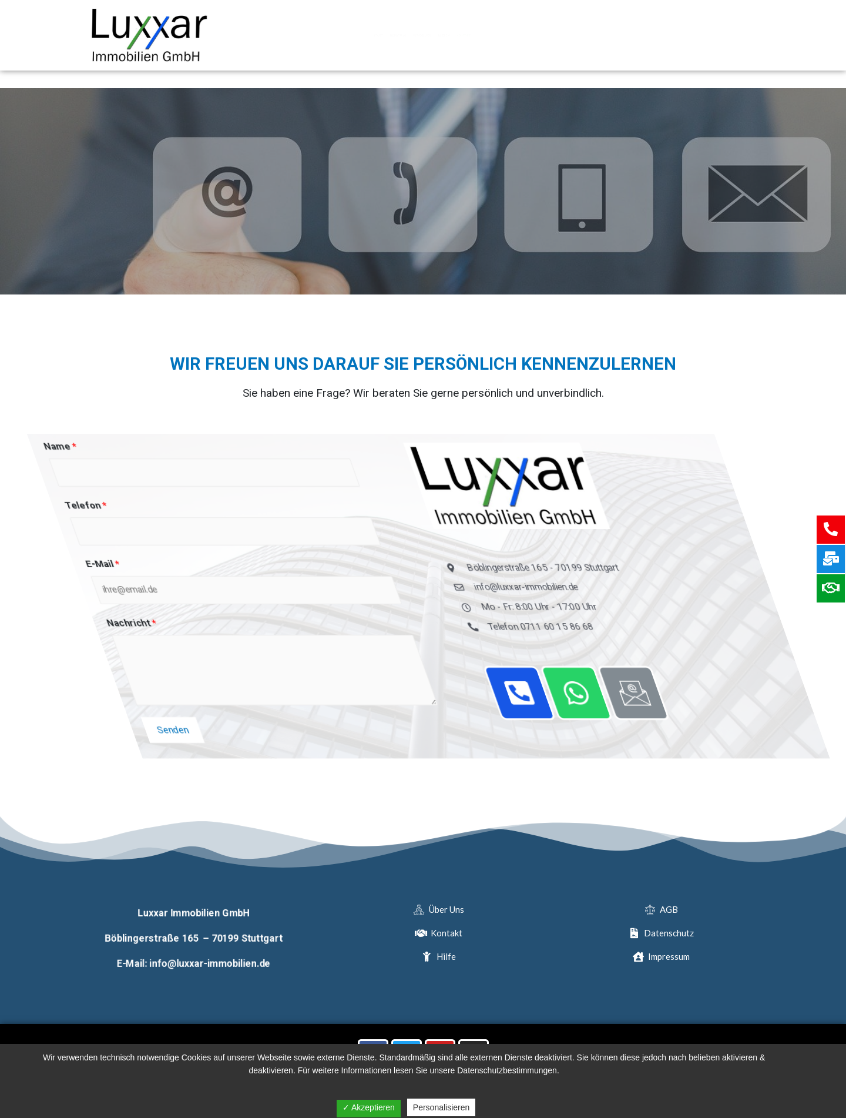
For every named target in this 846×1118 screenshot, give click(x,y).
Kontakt (553, 35)
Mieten (491, 35)
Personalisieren (441, 1107)
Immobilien (423, 35)
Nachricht (411, 626)
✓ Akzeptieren (369, 1107)
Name (409, 446)
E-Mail (405, 566)
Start (284, 35)
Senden (409, 733)
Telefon (412, 506)
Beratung (348, 35)
